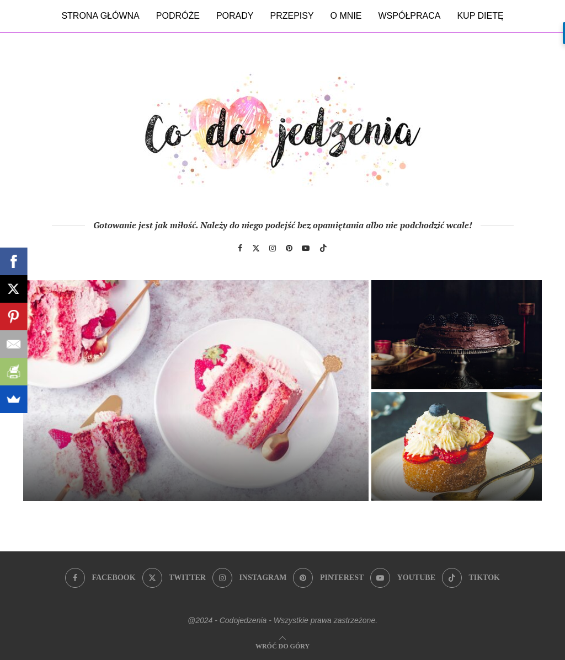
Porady (235, 15)
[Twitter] (256, 248)
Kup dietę (480, 15)
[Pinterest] (289, 248)
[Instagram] (272, 248)
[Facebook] (240, 248)
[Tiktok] (323, 248)
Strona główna (100, 15)
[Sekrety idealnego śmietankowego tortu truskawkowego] (196, 390)
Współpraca (410, 15)
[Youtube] (306, 248)
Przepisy (291, 15)
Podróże (178, 15)
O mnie (346, 15)
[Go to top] (282, 645)
